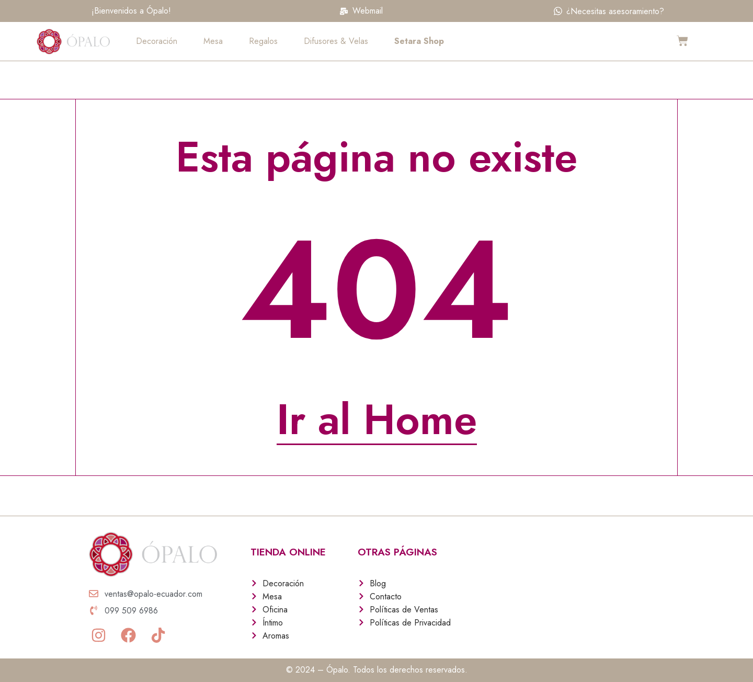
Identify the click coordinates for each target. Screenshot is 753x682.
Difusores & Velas (336, 41)
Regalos (263, 41)
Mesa (213, 41)
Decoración (156, 41)
